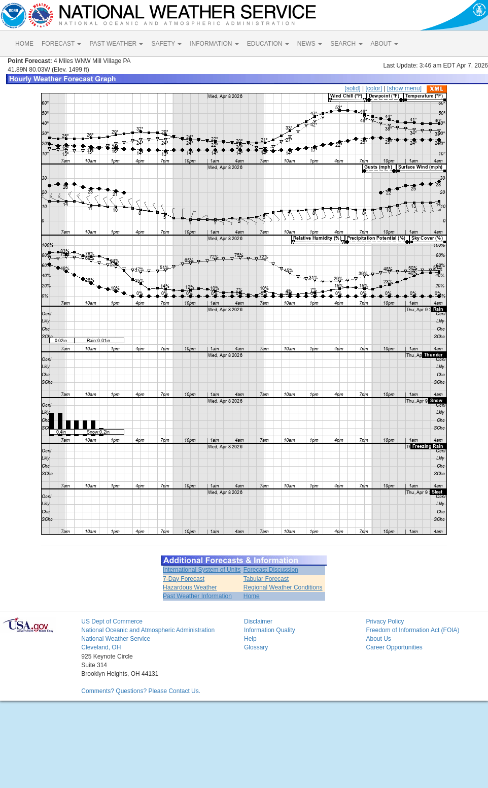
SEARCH (346, 43)
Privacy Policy (385, 621)
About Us (378, 638)
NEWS (309, 43)
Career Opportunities (394, 647)
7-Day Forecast (183, 578)
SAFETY (166, 43)
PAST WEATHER (116, 43)
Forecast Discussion (270, 569)
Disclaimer (258, 621)
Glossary (256, 647)
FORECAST (61, 43)
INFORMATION (214, 43)
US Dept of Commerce (112, 621)
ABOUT (384, 43)
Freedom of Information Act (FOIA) (412, 630)
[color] (373, 88)
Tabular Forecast (266, 578)
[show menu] (404, 88)
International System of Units (201, 569)
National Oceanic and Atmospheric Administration (148, 630)
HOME (24, 43)
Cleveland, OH (101, 647)
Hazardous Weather (190, 587)
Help (250, 638)
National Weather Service (115, 638)
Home (251, 596)
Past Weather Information (197, 596)
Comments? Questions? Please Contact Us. (140, 691)
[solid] (352, 88)
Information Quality (269, 630)
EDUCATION (268, 43)
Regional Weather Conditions (283, 587)
